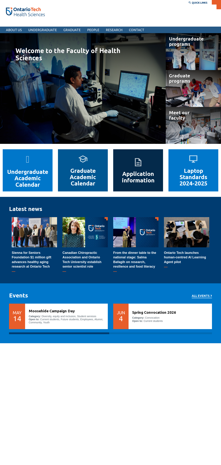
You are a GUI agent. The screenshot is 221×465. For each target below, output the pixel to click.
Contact (136, 30)
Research (114, 30)
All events (201, 295)
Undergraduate (42, 30)
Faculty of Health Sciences (28, 23)
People (93, 30)
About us (14, 30)
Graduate (72, 30)
